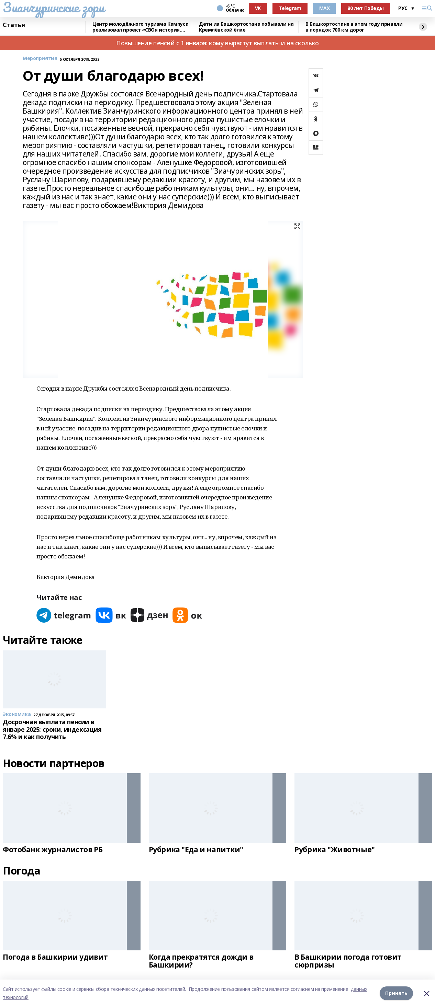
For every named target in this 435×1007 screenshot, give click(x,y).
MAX (324, 8)
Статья (14, 25)
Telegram (290, 8)
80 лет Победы (365, 8)
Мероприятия (40, 58)
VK (258, 8)
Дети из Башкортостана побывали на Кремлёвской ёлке (246, 27)
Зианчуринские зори (53, 7)
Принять (396, 993)
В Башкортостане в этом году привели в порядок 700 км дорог (353, 27)
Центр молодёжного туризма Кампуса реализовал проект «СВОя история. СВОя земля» (140, 27)
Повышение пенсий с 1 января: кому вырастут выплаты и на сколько (217, 43)
